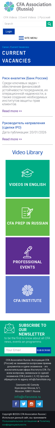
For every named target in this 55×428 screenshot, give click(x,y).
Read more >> (12, 111)
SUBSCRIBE (44, 350)
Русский (44, 17)
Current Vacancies (20, 47)
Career (5, 47)
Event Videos (28, 17)
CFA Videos (10, 17)
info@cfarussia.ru (27, 397)
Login (9, 31)
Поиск (49, 24)
